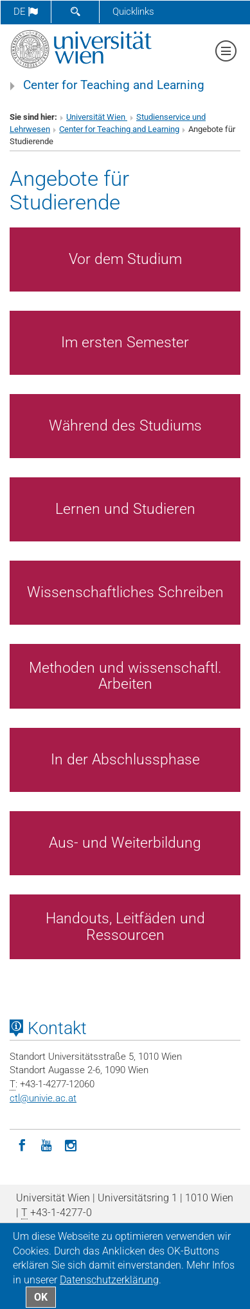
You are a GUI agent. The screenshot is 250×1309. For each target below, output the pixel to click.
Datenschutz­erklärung (109, 1280)
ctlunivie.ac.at (43, 1098)
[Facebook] (22, 1144)
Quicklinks (133, 11)
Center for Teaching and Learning (113, 85)
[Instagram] (70, 1144)
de (25, 11)
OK (41, 1297)
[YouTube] (46, 1144)
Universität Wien (96, 117)
